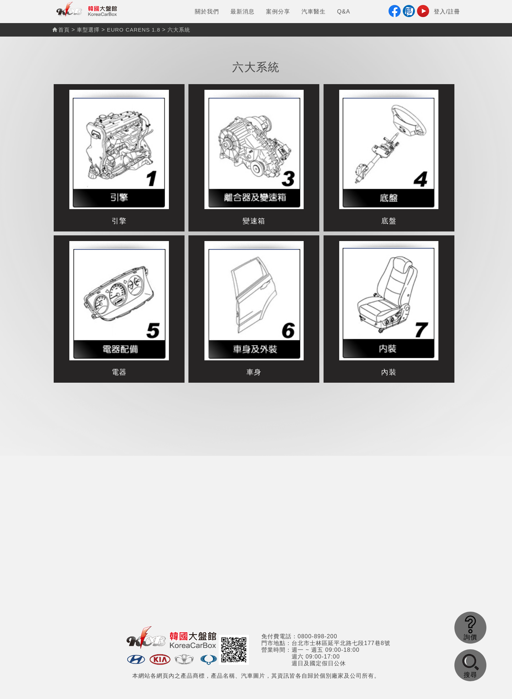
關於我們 (207, 12)
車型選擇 (88, 30)
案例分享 (278, 12)
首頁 (61, 30)
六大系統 (178, 30)
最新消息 (242, 12)
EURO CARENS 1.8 (133, 30)
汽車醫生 (314, 12)
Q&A (343, 12)
